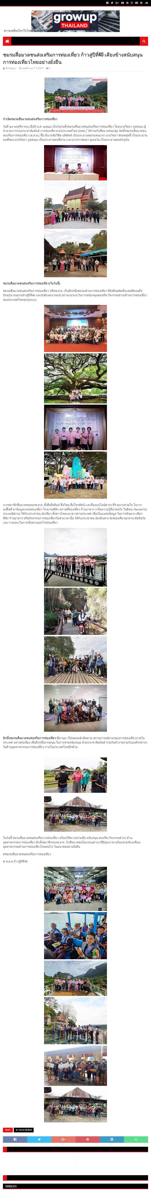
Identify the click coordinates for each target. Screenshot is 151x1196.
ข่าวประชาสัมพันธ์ (24, 1130)
